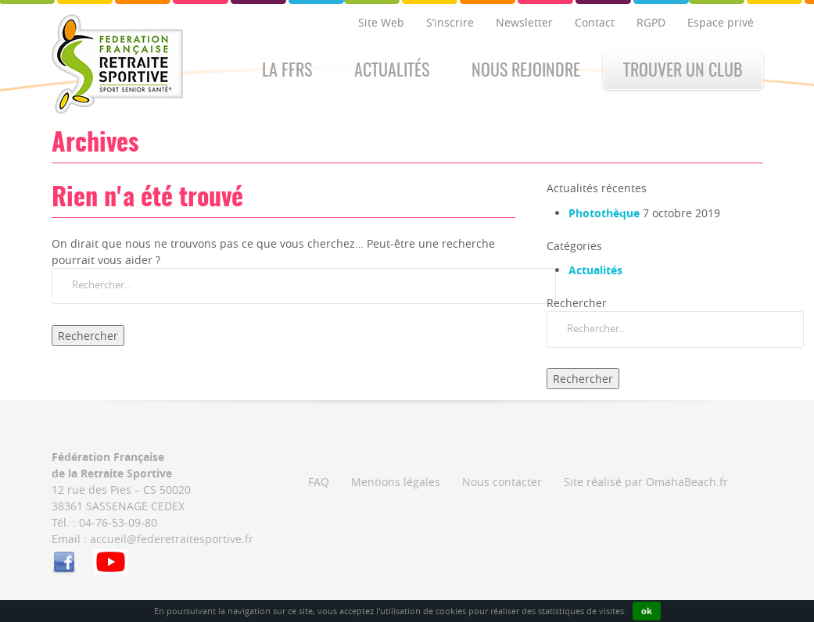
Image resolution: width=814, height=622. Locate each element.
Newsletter (524, 22)
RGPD (650, 22)
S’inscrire (450, 22)
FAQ (318, 481)
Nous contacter (502, 481)
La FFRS (287, 71)
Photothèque (604, 213)
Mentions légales (395, 481)
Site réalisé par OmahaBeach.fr (646, 481)
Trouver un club (683, 71)
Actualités (391, 71)
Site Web (381, 22)
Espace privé (720, 22)
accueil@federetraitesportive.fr (171, 538)
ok (646, 611)
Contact (595, 22)
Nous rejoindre (526, 71)
